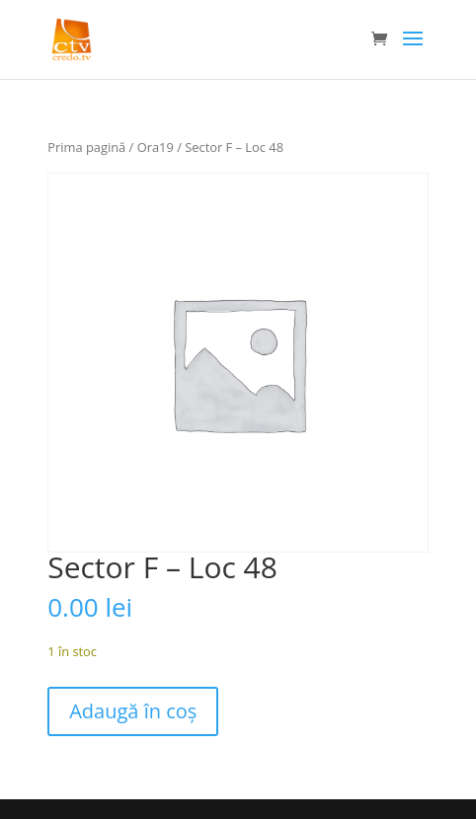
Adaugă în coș (133, 711)
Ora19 (155, 147)
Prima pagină (86, 147)
